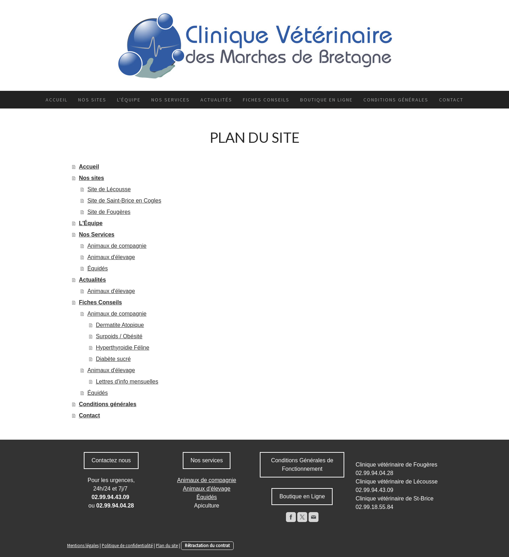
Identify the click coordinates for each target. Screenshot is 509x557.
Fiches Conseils (266, 99)
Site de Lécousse (109, 189)
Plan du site (167, 545)
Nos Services (170, 99)
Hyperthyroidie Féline (122, 348)
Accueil (57, 99)
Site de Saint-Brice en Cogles (124, 201)
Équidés (97, 268)
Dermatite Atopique (120, 325)
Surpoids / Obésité (119, 336)
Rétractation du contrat (207, 545)
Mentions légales (83, 545)
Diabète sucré (113, 359)
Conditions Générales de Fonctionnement (302, 464)
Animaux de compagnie (116, 246)
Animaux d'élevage (111, 257)
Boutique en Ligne (302, 496)
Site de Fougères (108, 212)
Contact (451, 99)
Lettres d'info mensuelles (127, 382)
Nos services (207, 460)
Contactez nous (111, 460)
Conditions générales (395, 99)
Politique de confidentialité (127, 545)
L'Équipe (129, 99)
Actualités (216, 99)
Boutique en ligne (326, 99)
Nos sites (92, 99)
